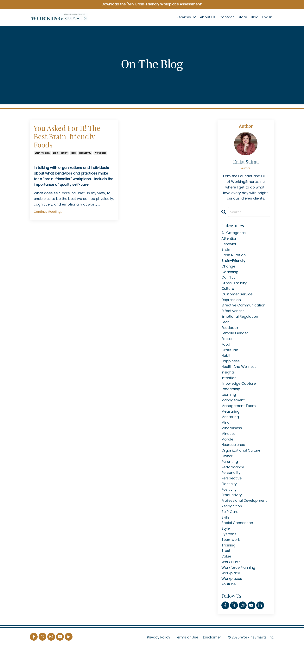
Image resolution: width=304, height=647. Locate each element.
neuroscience (233, 444)
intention (229, 377)
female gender (234, 333)
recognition (231, 506)
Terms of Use (186, 637)
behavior (229, 244)
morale (227, 439)
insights (228, 372)
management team (238, 405)
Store (242, 17)
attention (229, 238)
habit (226, 355)
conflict (228, 277)
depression (231, 299)
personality (230, 472)
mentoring (230, 416)
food (73, 152)
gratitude (229, 350)
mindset (228, 433)
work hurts (230, 561)
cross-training (234, 282)
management (233, 400)
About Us (208, 17)
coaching (229, 271)
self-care (229, 511)
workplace (230, 573)
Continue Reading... (48, 211)
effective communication (243, 305)
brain (225, 249)
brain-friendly (60, 152)
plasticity (229, 483)
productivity (85, 152)
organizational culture (240, 450)
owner (227, 455)
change (228, 266)
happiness (230, 361)
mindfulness (231, 428)
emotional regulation (239, 316)
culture (227, 288)
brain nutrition (42, 152)
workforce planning (238, 567)
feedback (229, 327)
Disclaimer (212, 637)
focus (226, 338)
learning (228, 394)
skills (225, 517)
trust (225, 550)
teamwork (230, 539)
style (225, 528)
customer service (236, 294)
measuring (230, 411)
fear (225, 322)
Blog (254, 17)
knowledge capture (238, 383)
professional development (244, 500)
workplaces (100, 152)
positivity (229, 489)
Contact (226, 17)
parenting (229, 461)
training (228, 545)
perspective (231, 478)
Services (186, 17)
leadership (230, 388)
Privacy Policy (158, 637)
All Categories (233, 232)
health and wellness (238, 366)
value (226, 556)
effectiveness (232, 310)
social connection (237, 522)
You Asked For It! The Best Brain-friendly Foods (67, 136)
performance (232, 467)
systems (228, 534)
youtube (228, 584)
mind (225, 422)
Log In (267, 17)
